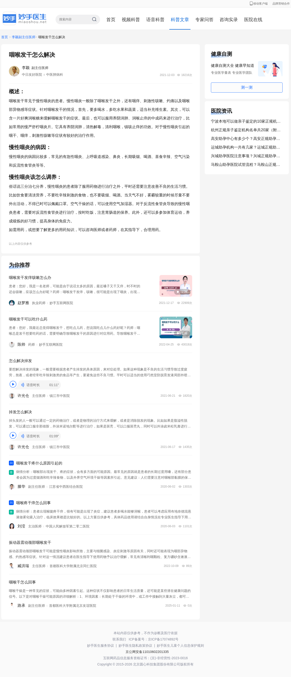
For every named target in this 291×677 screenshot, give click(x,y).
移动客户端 (259, 3)
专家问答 (204, 19)
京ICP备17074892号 (163, 639)
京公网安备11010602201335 (147, 652)
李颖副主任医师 (23, 37)
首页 (110, 19)
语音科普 (155, 19)
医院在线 (253, 19)
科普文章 (180, 19)
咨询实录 (229, 19)
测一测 (247, 87)
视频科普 (131, 19)
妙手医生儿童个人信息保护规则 (180, 645)
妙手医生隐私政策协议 (135, 645)
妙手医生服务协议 (100, 645)
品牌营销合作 (281, 3)
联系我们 (119, 639)
